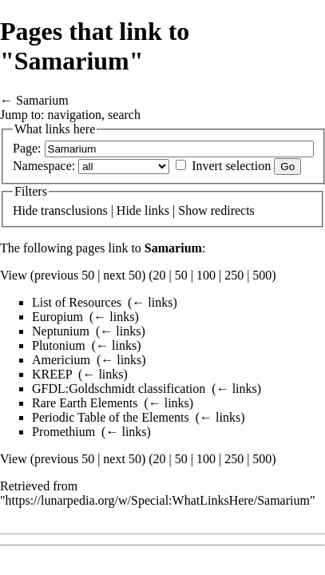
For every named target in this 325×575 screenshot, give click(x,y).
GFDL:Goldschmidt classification (118, 388)
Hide (25, 210)
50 (181, 275)
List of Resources (76, 302)
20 (159, 275)
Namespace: (44, 165)
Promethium (63, 431)
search (124, 114)
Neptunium (60, 331)
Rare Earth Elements (84, 403)
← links (152, 302)
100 (206, 275)
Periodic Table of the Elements (110, 417)
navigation (75, 114)
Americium (61, 360)
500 (261, 275)
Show (192, 210)
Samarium (42, 100)
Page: (27, 148)
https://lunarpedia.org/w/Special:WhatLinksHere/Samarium (158, 500)
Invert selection (231, 165)
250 (234, 275)
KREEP (52, 374)
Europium (57, 316)
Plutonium (58, 345)
